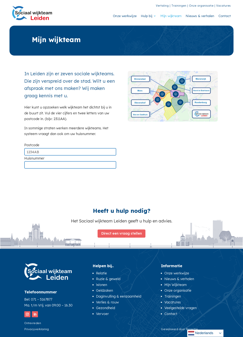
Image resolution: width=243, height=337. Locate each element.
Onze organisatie (201, 5)
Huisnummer (34, 158)
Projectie (192, 329)
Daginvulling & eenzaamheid (118, 296)
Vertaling (162, 5)
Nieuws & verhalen (200, 16)
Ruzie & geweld (108, 279)
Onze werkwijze (125, 16)
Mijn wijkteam (171, 16)
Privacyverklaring (36, 329)
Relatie (101, 273)
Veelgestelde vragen (180, 308)
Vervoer (102, 314)
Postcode (31, 145)
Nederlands (200, 333)
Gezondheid (105, 308)
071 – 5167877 (41, 299)
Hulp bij (146, 16)
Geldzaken (104, 290)
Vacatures (223, 5)
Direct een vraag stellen (121, 233)
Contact (225, 16)
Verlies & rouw (107, 302)
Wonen (101, 285)
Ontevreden (32, 323)
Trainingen (178, 5)
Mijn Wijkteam (175, 285)
